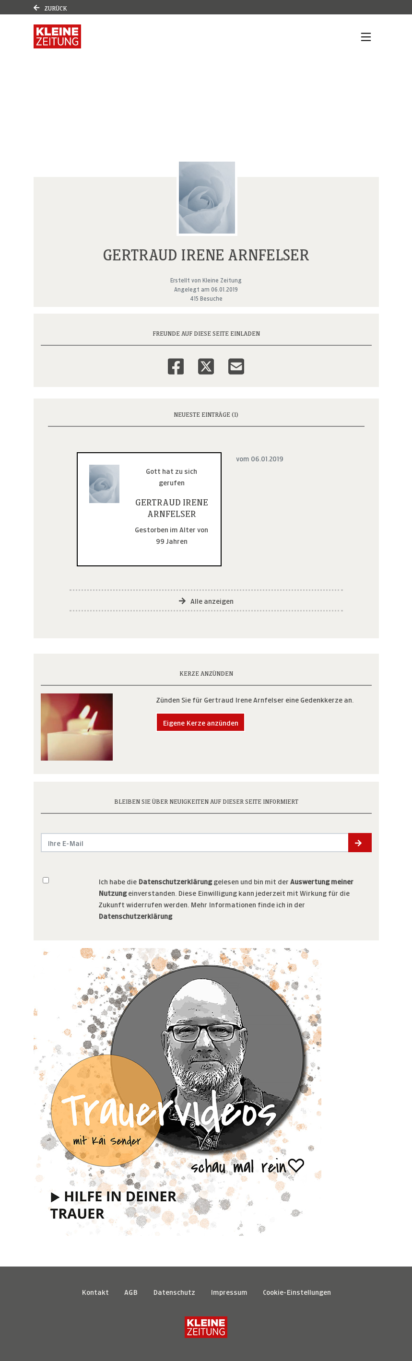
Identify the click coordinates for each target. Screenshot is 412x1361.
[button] (360, 842)
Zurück (50, 7)
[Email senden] (195, 842)
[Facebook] (176, 360)
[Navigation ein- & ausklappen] (366, 36)
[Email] (236, 360)
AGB (131, 1291)
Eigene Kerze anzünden (200, 722)
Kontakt (95, 1291)
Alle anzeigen (206, 600)
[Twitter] (206, 360)
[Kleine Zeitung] (206, 1327)
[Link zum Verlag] (57, 36)
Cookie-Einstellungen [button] (297, 1291)
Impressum (229, 1291)
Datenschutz (174, 1291)
